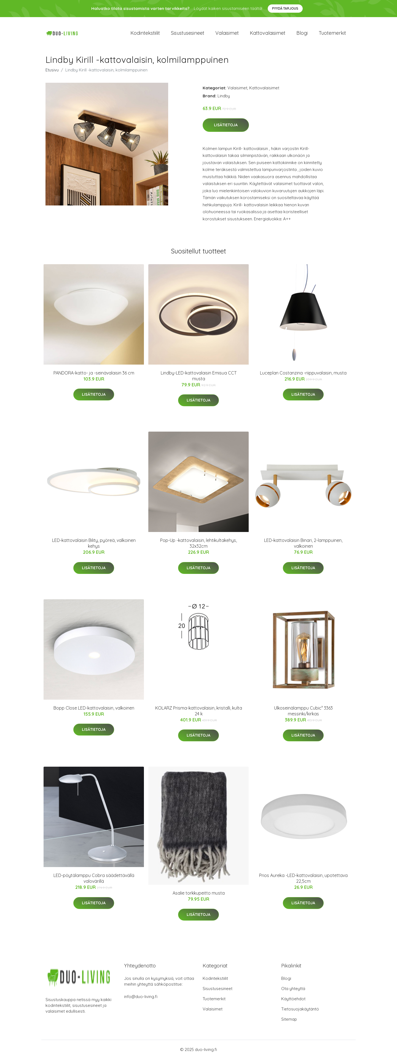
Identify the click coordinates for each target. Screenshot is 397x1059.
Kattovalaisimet (267, 33)
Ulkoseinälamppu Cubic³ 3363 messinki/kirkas (303, 710)
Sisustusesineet (187, 33)
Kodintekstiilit (145, 33)
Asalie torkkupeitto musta (199, 893)
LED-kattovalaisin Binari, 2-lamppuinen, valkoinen (303, 543)
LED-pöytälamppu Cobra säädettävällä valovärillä (93, 878)
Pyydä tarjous (285, 8)
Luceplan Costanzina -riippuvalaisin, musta (303, 373)
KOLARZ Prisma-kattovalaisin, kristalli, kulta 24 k (198, 710)
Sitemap (289, 1019)
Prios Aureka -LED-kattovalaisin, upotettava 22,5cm (303, 878)
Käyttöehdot (293, 998)
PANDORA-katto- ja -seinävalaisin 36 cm (93, 373)
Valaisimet (227, 33)
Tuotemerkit (332, 33)
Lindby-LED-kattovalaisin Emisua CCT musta (199, 375)
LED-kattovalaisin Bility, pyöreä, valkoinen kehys (94, 543)
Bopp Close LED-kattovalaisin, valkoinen (93, 708)
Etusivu (52, 70)
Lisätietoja (226, 124)
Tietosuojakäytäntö (300, 1009)
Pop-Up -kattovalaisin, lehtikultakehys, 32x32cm (198, 543)
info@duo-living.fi (140, 996)
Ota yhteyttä (293, 988)
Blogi (302, 33)
